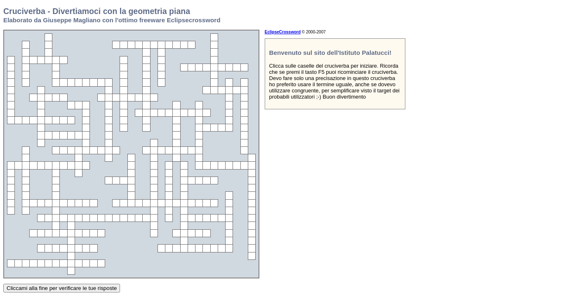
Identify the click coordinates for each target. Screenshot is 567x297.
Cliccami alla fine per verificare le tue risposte (62, 288)
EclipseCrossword (283, 32)
